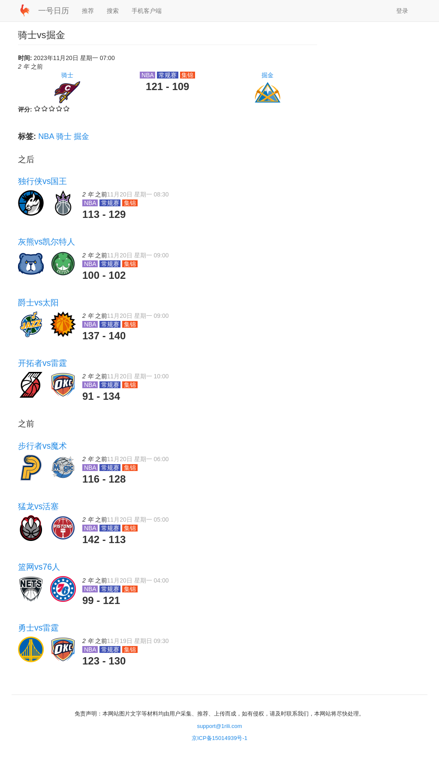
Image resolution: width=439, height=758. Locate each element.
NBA (46, 136)
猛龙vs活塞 (38, 506)
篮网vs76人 (39, 566)
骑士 (67, 75)
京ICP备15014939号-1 (219, 738)
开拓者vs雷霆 (42, 363)
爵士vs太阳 (38, 302)
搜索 (113, 10)
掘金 (268, 75)
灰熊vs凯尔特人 (46, 241)
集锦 (187, 75)
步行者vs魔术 (42, 445)
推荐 (88, 10)
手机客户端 (147, 10)
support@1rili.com (219, 726)
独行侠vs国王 (42, 181)
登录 (402, 10)
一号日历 (53, 10)
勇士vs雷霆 (38, 627)
